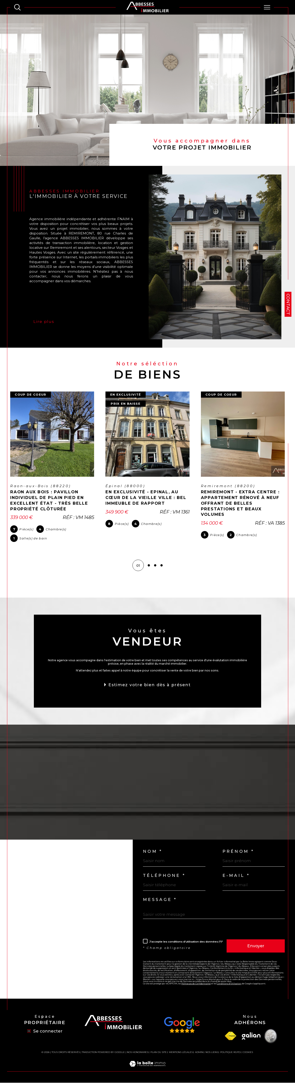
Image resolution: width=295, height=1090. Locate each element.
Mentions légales (181, 1061)
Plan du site (158, 1061)
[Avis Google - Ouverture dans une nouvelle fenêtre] (182, 1034)
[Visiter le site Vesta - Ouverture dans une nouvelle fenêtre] (271, 1045)
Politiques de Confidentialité (197, 996)
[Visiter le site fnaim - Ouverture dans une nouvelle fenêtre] (230, 1045)
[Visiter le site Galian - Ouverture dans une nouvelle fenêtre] (251, 1045)
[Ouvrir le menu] (267, 7)
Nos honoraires (137, 1061)
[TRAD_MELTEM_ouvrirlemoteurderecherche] (17, 7)
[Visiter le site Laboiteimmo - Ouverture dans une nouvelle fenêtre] (147, 1078)
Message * (161, 906)
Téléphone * (165, 881)
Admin (199, 1061)
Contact (288, 304)
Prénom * (239, 856)
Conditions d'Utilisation (230, 996)
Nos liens (211, 1061)
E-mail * (237, 881)
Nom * (153, 856)
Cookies (247, 1061)
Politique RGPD (230, 1061)
